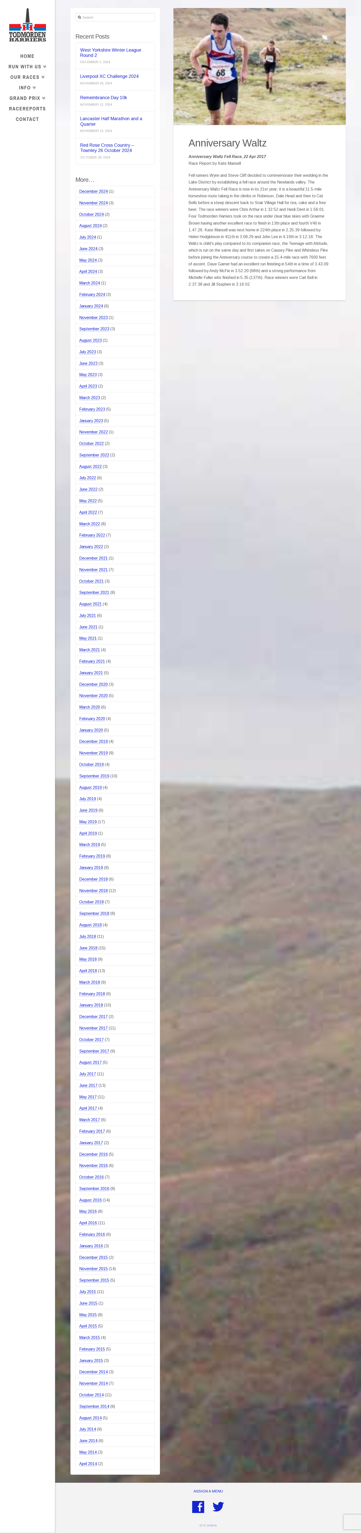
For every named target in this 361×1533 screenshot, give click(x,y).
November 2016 (93, 1165)
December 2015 (93, 1257)
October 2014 (91, 1395)
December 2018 (93, 879)
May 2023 (88, 375)
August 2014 (90, 1418)
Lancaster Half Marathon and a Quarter (111, 121)
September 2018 (94, 913)
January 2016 (91, 1246)
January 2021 (91, 673)
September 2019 (94, 776)
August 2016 (90, 1200)
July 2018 (87, 936)
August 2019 (90, 787)
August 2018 (90, 925)
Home (27, 56)
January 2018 (91, 1005)
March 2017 (89, 1120)
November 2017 (93, 1028)
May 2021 (88, 638)
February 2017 (92, 1131)
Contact (27, 119)
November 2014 (93, 1383)
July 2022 (87, 478)
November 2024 (93, 203)
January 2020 (91, 730)
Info (26, 87)
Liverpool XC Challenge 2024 (109, 76)
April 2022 (88, 512)
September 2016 (94, 1188)
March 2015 (89, 1337)
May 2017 (88, 1097)
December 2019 (93, 741)
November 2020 (93, 696)
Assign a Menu (208, 1491)
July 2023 (87, 352)
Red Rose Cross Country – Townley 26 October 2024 (107, 148)
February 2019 (92, 856)
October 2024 (91, 214)
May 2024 (88, 260)
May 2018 (88, 959)
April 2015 (88, 1326)
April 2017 (88, 1108)
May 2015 (88, 1315)
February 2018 (92, 994)
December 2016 (93, 1154)
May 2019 (88, 822)
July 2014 (87, 1429)
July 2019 (87, 799)
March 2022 (89, 524)
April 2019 (88, 833)
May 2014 (88, 1452)
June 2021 (88, 627)
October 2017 (91, 1040)
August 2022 (90, 466)
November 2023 (93, 317)
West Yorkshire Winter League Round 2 (110, 53)
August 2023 (90, 340)
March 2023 (89, 398)
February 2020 (92, 719)
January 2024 (91, 306)
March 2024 (89, 283)
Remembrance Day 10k (103, 97)
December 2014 (93, 1372)
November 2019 (93, 753)
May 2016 (88, 1211)
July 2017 (87, 1074)
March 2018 (89, 982)
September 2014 (94, 1406)
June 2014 (88, 1441)
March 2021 (89, 650)
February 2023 (92, 409)
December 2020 (93, 684)
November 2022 (93, 432)
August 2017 (90, 1062)
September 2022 (94, 455)
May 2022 (88, 501)
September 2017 (94, 1051)
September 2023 (94, 329)
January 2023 (91, 421)
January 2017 (91, 1143)
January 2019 (91, 868)
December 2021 (93, 558)
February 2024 (92, 294)
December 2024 (93, 191)
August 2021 (90, 604)
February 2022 (92, 535)
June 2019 (88, 810)
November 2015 (93, 1269)
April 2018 (88, 971)
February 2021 (92, 661)
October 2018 (91, 902)
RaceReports (27, 108)
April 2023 (88, 386)
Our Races (26, 76)
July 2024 (87, 237)
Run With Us (26, 66)
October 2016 (91, 1177)
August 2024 (90, 226)
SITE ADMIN (208, 1525)
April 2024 (88, 271)
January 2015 (91, 1360)
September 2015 (94, 1280)
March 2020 (89, 707)
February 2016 (92, 1234)
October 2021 (91, 581)
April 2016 (88, 1223)
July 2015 (87, 1292)
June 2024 (88, 249)
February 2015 (92, 1349)
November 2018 (93, 891)
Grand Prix (26, 97)
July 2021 (87, 615)
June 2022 (88, 489)
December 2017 (93, 1016)
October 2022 (91, 443)
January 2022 (91, 547)
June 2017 (88, 1085)
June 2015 (88, 1303)
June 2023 (88, 363)
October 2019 (91, 764)
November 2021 (93, 570)
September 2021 (94, 592)
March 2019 (89, 844)
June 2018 (88, 948)
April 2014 (88, 1464)
